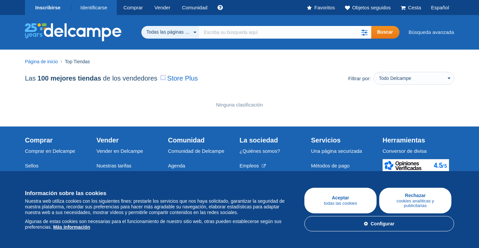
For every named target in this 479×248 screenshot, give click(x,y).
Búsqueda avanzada (431, 32)
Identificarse (93, 7)
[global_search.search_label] (285, 32)
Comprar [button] (133, 7)
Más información (71, 227)
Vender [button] (162, 7)
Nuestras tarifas (113, 165)
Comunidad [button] (195, 7)
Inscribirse (48, 7)
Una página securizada (336, 151)
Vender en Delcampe (119, 151)
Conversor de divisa (405, 151)
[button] (365, 32)
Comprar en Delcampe (50, 151)
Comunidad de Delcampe (196, 151)
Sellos (32, 165)
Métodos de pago (330, 165)
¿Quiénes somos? (260, 151)
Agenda (176, 165)
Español (440, 7)
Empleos (253, 165)
